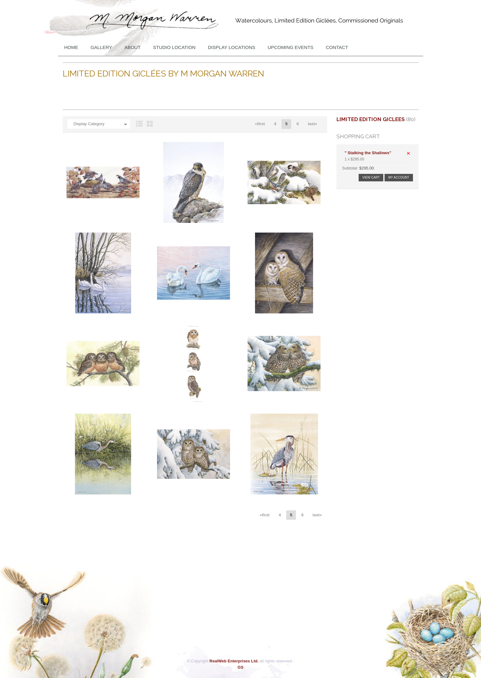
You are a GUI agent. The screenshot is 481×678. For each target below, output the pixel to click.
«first (260, 123)
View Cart (371, 177)
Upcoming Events (290, 47)
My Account (398, 177)
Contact (337, 47)
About (133, 47)
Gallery (101, 47)
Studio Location (174, 47)
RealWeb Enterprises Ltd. (233, 661)
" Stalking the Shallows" (368, 152)
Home (71, 47)
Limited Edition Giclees (370, 119)
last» (312, 123)
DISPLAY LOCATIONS (231, 47)
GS (240, 667)
